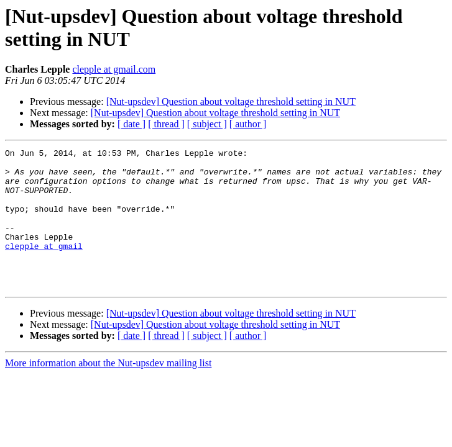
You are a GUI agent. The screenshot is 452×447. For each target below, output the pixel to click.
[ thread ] (166, 124)
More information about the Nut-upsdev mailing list (108, 391)
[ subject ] (207, 124)
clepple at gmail (44, 266)
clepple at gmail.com (113, 69)
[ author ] (248, 124)
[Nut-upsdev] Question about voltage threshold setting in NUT (231, 101)
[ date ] (131, 124)
